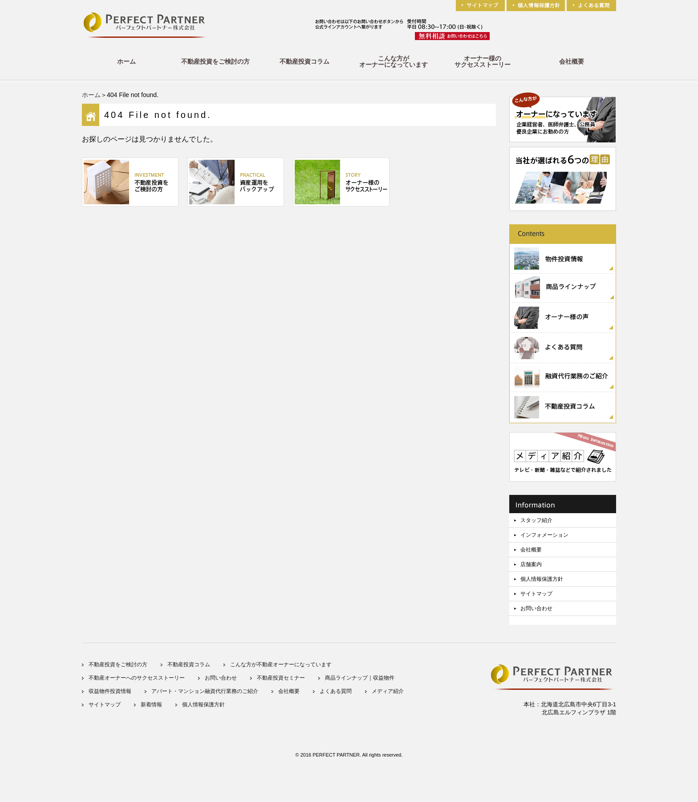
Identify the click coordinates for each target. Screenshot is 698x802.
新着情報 (151, 704)
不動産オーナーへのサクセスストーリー (137, 678)
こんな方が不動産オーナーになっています (281, 664)
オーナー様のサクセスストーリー (483, 61)
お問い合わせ (536, 608)
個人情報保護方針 (541, 579)
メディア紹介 (388, 691)
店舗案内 (531, 564)
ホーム (126, 61)
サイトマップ (536, 594)
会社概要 (571, 61)
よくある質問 (336, 691)
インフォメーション (544, 535)
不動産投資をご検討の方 (215, 61)
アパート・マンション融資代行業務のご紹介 (204, 691)
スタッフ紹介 (536, 520)
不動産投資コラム (304, 61)
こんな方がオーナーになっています (393, 61)
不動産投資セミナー (281, 678)
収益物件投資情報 (110, 691)
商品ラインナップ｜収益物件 (359, 678)
